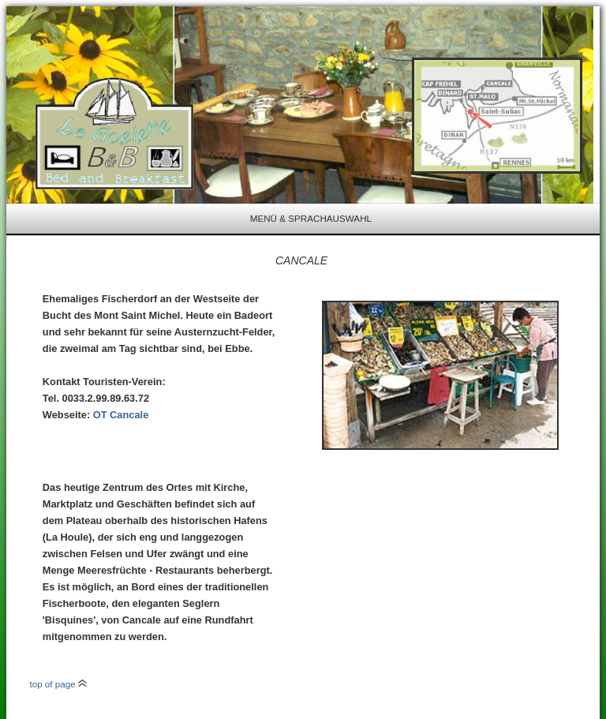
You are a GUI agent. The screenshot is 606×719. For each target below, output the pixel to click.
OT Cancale (121, 415)
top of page (58, 684)
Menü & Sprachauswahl (311, 218)
